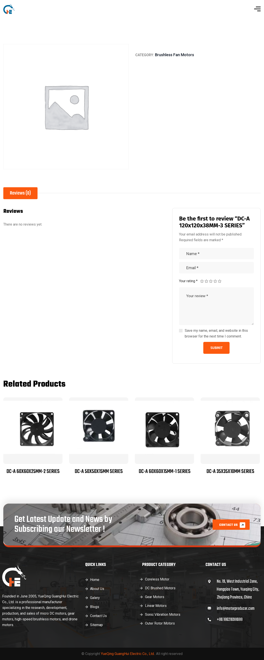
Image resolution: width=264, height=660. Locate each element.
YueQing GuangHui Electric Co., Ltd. (128, 654)
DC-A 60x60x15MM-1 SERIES (164, 471)
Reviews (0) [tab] (20, 193)
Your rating (188, 281)
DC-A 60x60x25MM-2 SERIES (33, 471)
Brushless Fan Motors (174, 54)
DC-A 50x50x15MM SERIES (99, 471)
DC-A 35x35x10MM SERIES (230, 471)
